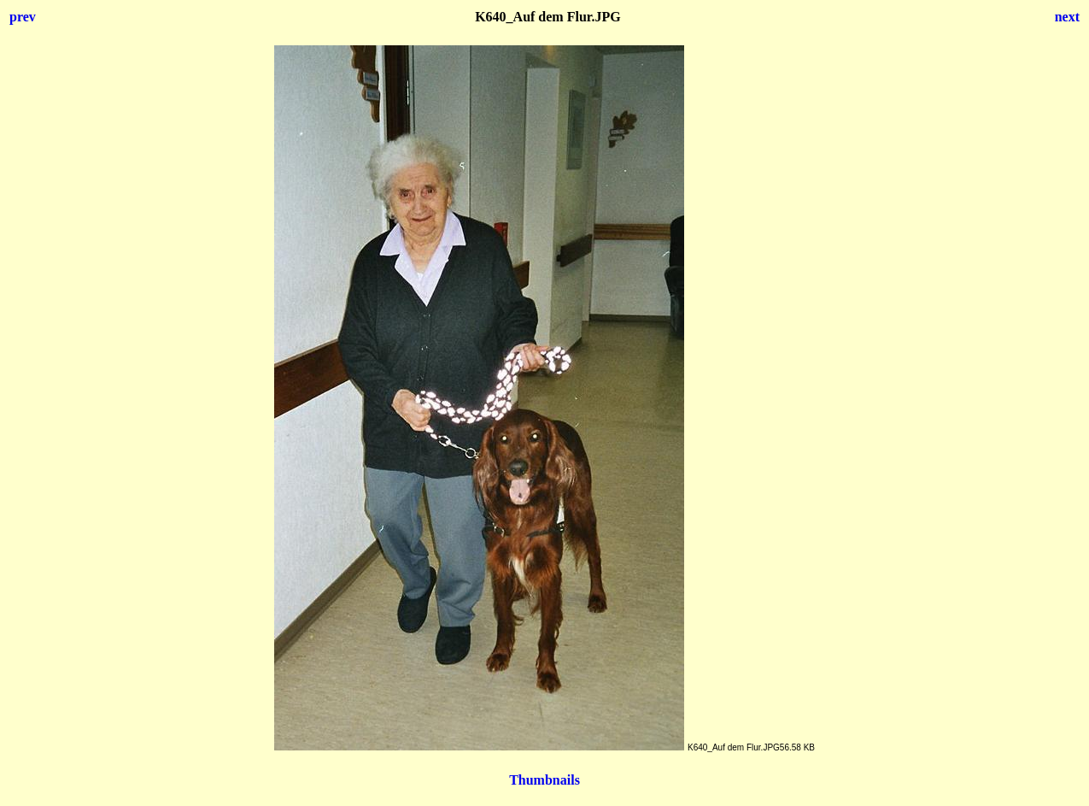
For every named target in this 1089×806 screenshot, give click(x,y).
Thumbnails (544, 780)
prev (22, 16)
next (1067, 16)
